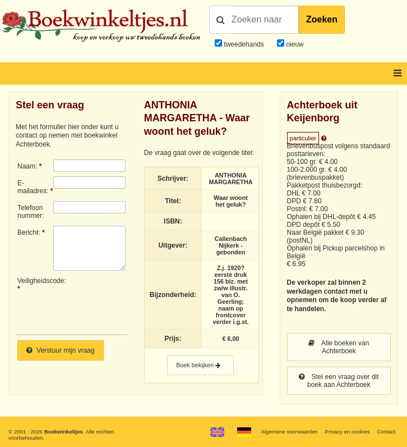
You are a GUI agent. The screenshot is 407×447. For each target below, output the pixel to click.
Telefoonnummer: (30, 212)
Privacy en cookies (347, 431)
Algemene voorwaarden (289, 431)
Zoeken (321, 19)
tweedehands (243, 44)
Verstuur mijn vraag (60, 350)
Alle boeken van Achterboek (338, 347)
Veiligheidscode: (35, 281)
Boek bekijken (200, 365)
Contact (386, 431)
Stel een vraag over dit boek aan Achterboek (338, 381)
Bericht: (28, 232)
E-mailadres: (32, 187)
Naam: (27, 166)
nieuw (294, 44)
